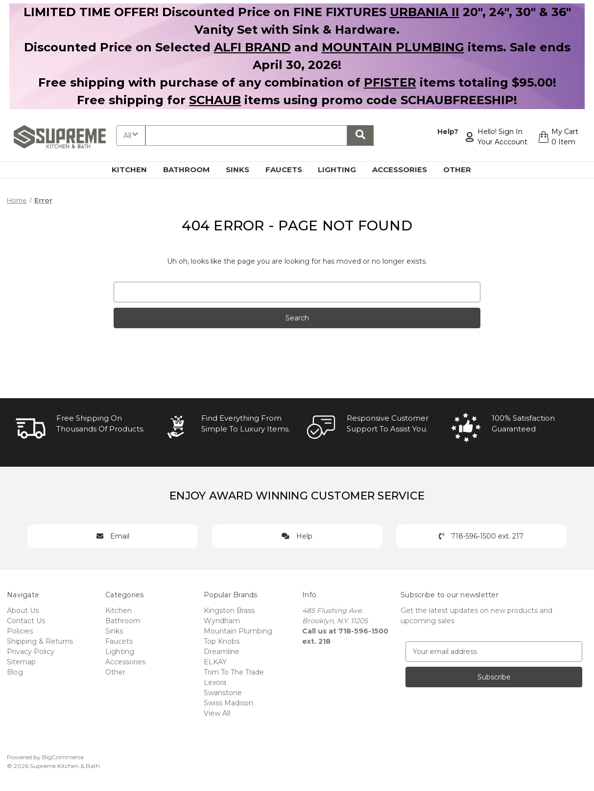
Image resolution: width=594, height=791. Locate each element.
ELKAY (215, 661)
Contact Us (26, 620)
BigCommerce (63, 757)
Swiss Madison (228, 703)
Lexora (215, 682)
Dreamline (221, 651)
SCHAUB (215, 100)
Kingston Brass (229, 610)
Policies (20, 631)
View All (217, 713)
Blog (15, 672)
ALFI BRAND (252, 47)
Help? (447, 131)
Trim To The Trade (234, 672)
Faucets (289, 169)
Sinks (243, 169)
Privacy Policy (30, 651)
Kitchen (135, 169)
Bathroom (192, 169)
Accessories (405, 169)
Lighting (342, 169)
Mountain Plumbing (238, 631)
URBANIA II (424, 12)
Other (462, 169)
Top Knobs (221, 641)
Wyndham (222, 620)
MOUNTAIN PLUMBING (393, 47)
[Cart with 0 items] (558, 137)
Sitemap (21, 661)
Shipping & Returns (40, 641)
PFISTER (390, 82)
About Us (23, 610)
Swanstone (223, 692)
